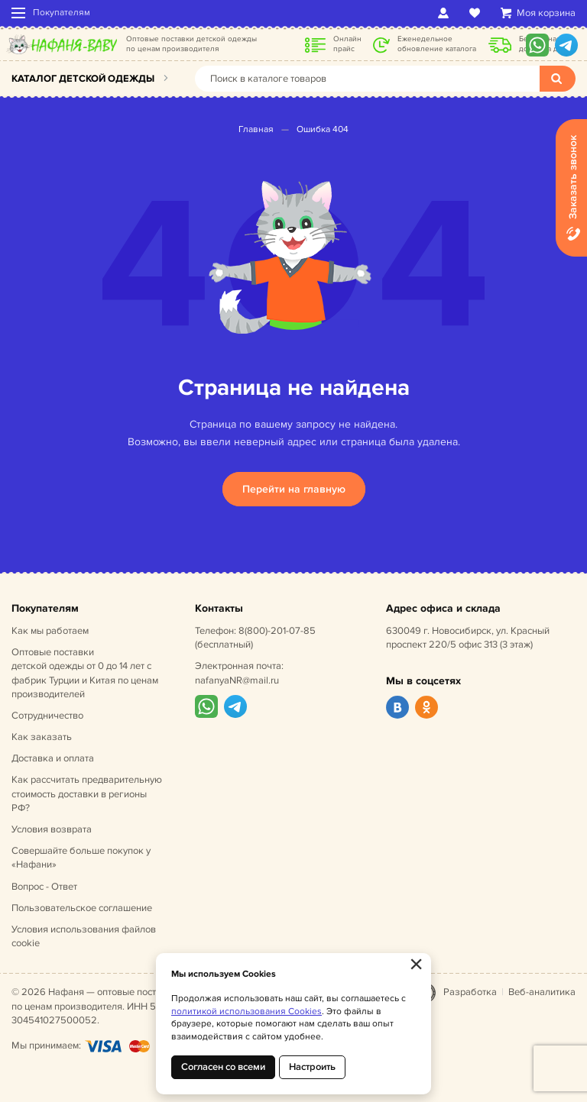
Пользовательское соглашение (81, 908)
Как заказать (41, 737)
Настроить (312, 1067)
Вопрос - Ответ (44, 887)
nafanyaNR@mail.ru (237, 680)
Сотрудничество (47, 715)
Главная (256, 129)
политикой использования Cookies (246, 1011)
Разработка (470, 992)
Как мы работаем (50, 631)
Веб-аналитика (542, 992)
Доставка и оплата (52, 758)
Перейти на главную (293, 489)
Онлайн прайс (347, 43)
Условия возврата (51, 829)
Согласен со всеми (223, 1067)
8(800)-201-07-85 (277, 631)
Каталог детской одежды (82, 79)
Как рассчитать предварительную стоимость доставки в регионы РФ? (86, 793)
